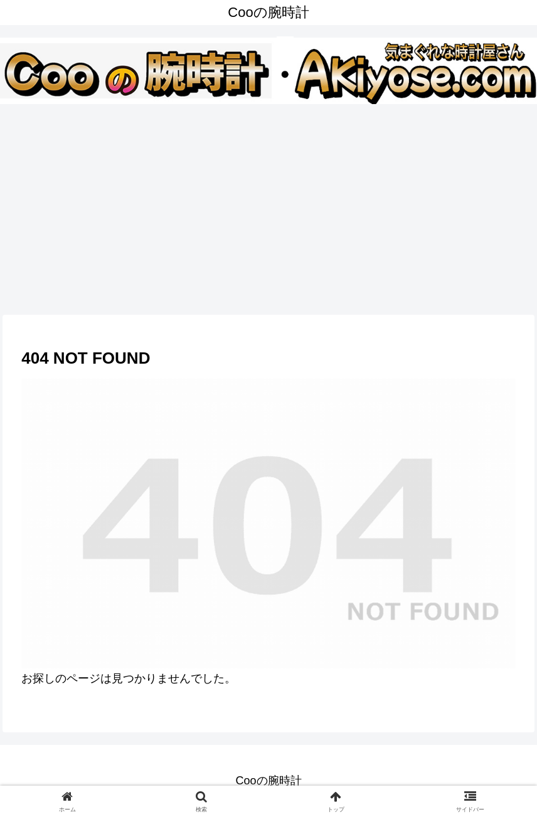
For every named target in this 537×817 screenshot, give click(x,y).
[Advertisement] (268, 207)
